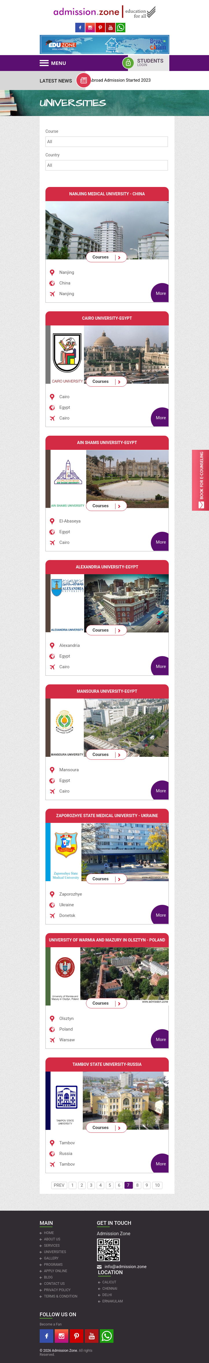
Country (52, 155)
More (161, 293)
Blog (48, 1277)
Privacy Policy (57, 1290)
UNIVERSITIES (55, 1252)
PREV (59, 1185)
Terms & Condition (60, 1296)
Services (52, 1246)
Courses (100, 257)
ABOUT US (52, 1239)
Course (51, 131)
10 (157, 1185)
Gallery (51, 1258)
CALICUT (109, 1282)
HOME (49, 1233)
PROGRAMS (53, 1265)
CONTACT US (54, 1284)
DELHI (107, 1295)
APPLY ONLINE (55, 1271)
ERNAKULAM (112, 1301)
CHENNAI (110, 1289)
